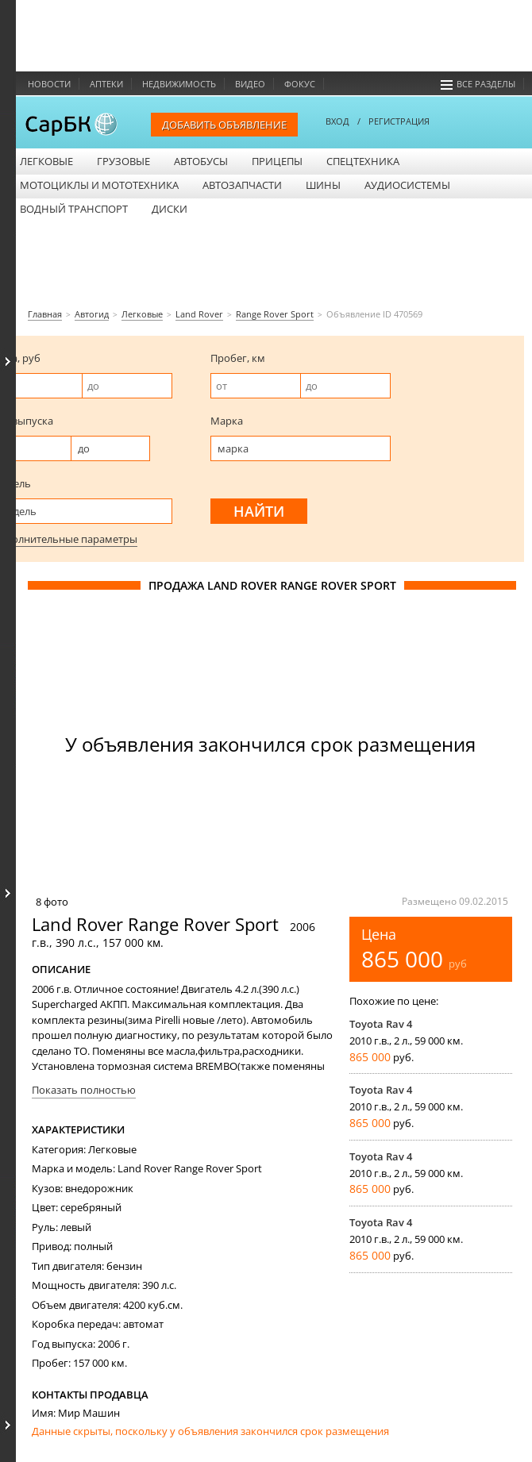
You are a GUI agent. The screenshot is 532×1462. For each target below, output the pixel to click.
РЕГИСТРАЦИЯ (399, 121)
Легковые (46, 161)
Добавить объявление (224, 124)
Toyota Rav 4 (380, 1024)
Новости (49, 84)
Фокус (299, 84)
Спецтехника (362, 161)
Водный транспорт (74, 209)
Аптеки (106, 84)
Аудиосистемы (407, 185)
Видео (250, 84)
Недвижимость (179, 84)
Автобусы (201, 161)
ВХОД (337, 121)
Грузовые (123, 161)
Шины (323, 185)
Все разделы (478, 84)
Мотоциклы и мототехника (99, 185)
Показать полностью (84, 1090)
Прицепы (277, 161)
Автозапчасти (242, 185)
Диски (169, 209)
